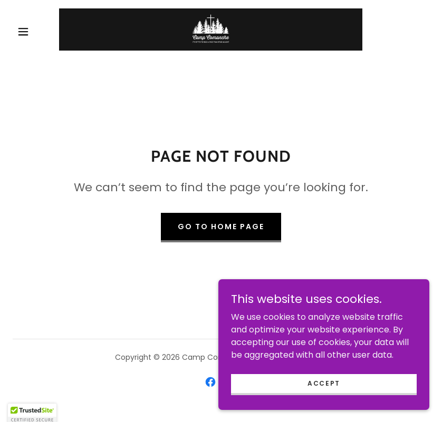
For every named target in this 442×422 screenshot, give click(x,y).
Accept (324, 382)
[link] (210, 29)
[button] (23, 31)
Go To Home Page (221, 226)
